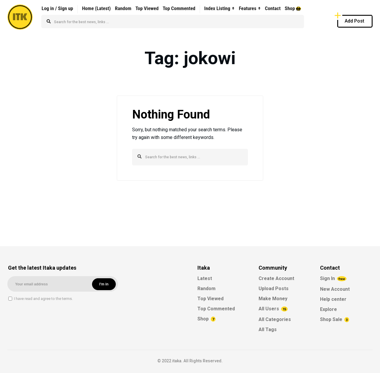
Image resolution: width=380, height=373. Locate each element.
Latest (204, 278)
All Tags (268, 329)
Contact (273, 8)
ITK (20, 17)
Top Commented (179, 8)
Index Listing (217, 8)
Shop (293, 8)
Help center (333, 299)
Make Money (273, 298)
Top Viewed (147, 8)
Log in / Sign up (57, 8)
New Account (335, 289)
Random (123, 8)
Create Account (276, 278)
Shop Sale (334, 319)
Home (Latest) (96, 8)
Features (247, 8)
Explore (328, 309)
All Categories (275, 319)
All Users (273, 309)
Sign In (333, 278)
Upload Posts (274, 288)
